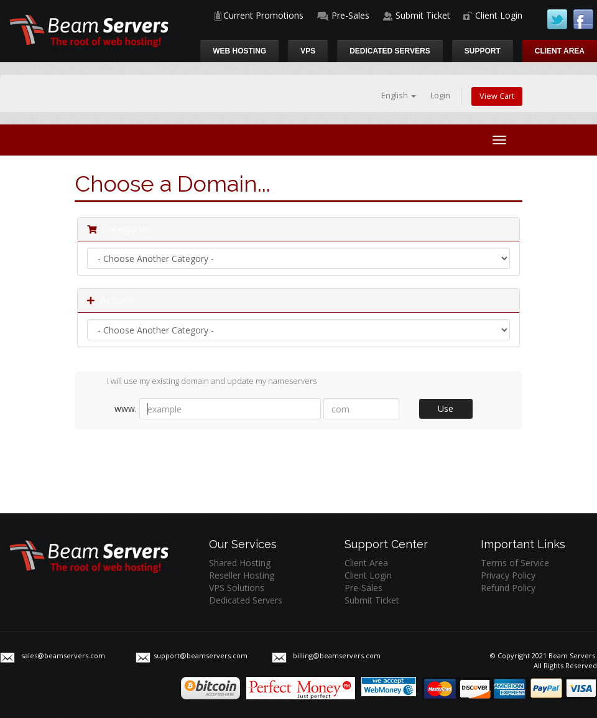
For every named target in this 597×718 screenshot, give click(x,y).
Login (440, 95)
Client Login (498, 15)
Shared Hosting (240, 563)
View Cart (496, 96)
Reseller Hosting (241, 575)
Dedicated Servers (389, 51)
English (398, 95)
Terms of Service (515, 563)
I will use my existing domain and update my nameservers (202, 382)
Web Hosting (239, 51)
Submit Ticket (423, 15)
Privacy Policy (508, 575)
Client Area (560, 51)
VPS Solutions (236, 588)
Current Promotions (263, 15)
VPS (307, 51)
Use (445, 408)
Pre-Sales (350, 15)
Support (483, 51)
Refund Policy (508, 588)
